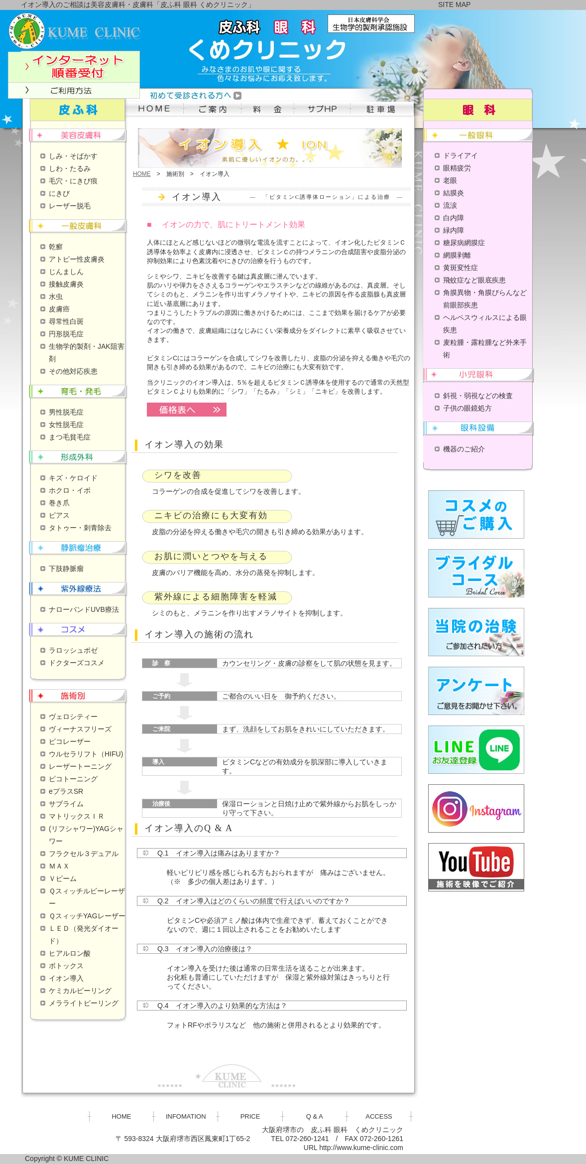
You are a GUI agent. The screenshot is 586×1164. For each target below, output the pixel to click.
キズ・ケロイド (73, 478)
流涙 (450, 205)
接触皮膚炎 (66, 284)
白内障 (453, 218)
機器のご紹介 (464, 449)
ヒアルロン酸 (70, 953)
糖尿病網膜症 (464, 243)
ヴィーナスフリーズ (80, 729)
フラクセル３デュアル (83, 854)
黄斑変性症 (460, 268)
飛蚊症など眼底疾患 (474, 280)
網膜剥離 (457, 255)
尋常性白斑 (66, 321)
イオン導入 (66, 978)
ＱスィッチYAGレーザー (87, 916)
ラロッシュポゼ (73, 650)
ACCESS (378, 1116)
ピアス (59, 515)
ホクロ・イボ (70, 490)
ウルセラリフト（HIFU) (86, 754)
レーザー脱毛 (70, 206)
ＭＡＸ (59, 866)
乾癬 (56, 247)
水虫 (56, 296)
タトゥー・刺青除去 (80, 528)
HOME (142, 173)
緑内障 (453, 230)
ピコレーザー (70, 741)
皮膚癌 (59, 309)
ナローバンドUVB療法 (84, 609)
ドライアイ (460, 155)
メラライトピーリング (83, 1003)
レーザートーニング (80, 766)
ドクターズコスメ (77, 663)
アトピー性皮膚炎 (77, 259)
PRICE (250, 1116)
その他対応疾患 (73, 371)
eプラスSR (66, 791)
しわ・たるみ (70, 168)
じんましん (66, 272)
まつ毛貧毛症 (70, 437)
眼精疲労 (457, 168)
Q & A (314, 1116)
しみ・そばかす (73, 156)
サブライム (66, 804)
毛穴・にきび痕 (73, 181)
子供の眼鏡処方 (467, 408)
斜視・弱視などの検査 (478, 396)
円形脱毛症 (66, 334)
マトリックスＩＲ (77, 816)
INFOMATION (186, 1116)
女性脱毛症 (66, 425)
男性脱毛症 (66, 412)
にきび (59, 193)
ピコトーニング (73, 779)
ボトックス (66, 966)
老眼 (450, 180)
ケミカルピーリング (80, 991)
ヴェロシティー (73, 717)
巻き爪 (59, 503)
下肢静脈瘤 (66, 569)
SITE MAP (454, 4)
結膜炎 (453, 193)
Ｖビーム (63, 878)
